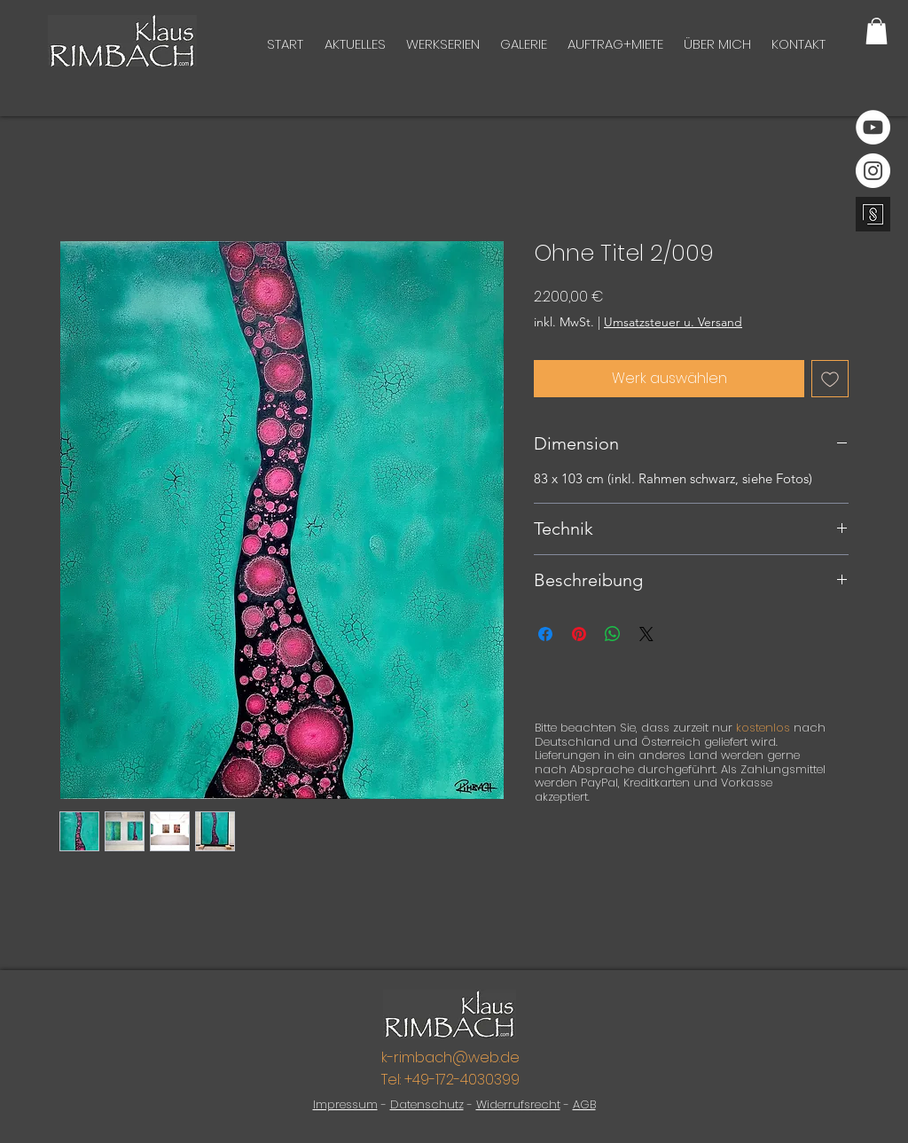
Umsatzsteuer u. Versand (673, 322)
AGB (584, 1104)
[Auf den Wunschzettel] (830, 378)
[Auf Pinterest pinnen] (579, 634)
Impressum (345, 1104)
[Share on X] (646, 634)
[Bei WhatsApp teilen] (612, 634)
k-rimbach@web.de (450, 1057)
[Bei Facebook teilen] (545, 634)
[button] (876, 31)
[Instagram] (873, 170)
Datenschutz (427, 1104)
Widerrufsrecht (518, 1104)
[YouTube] (873, 127)
